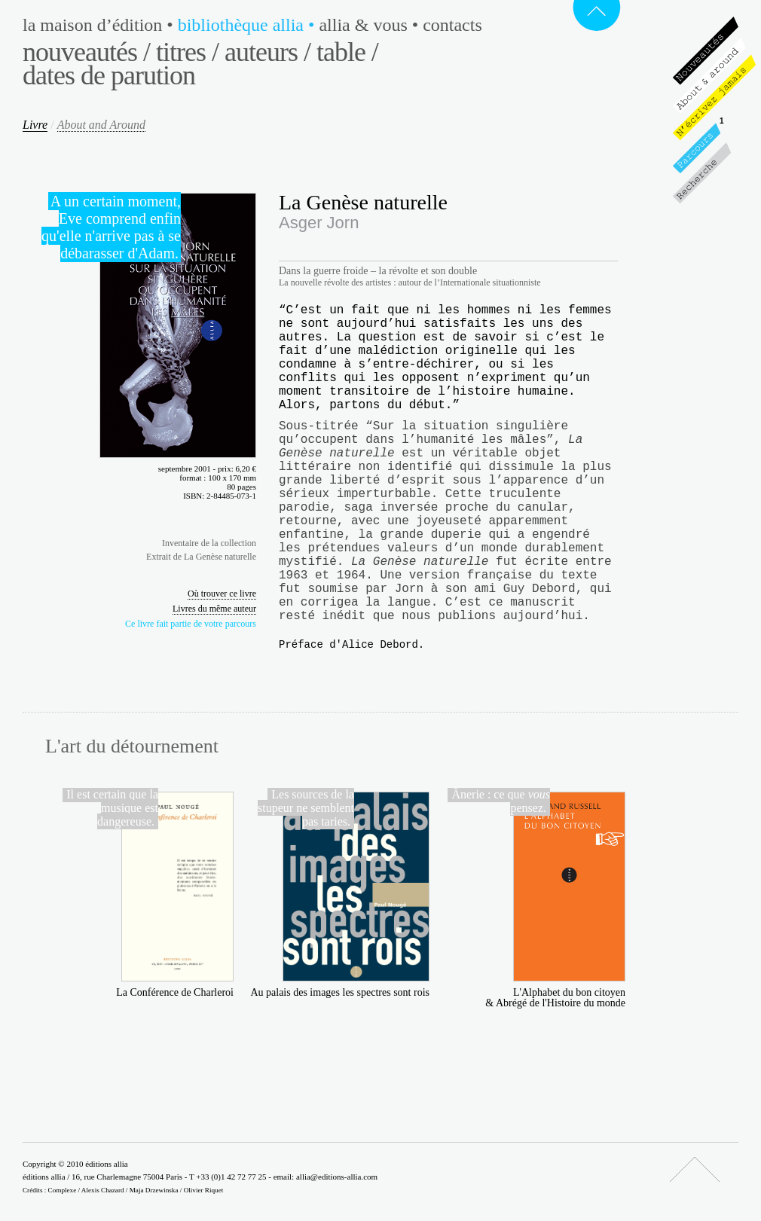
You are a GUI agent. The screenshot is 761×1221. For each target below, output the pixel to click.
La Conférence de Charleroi (175, 992)
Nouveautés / (86, 52)
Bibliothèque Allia (248, 25)
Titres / (187, 52)
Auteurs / (267, 52)
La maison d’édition (100, 25)
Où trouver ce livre (222, 593)
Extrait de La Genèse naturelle (201, 556)
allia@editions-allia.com (336, 1176)
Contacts (452, 25)
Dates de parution (109, 75)
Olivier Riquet (204, 1190)
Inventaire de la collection (209, 543)
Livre (35, 124)
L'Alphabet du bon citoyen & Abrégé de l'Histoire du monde (555, 998)
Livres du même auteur (214, 608)
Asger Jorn (319, 222)
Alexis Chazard (102, 1190)
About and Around (101, 124)
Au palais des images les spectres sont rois (339, 992)
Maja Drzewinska (154, 1190)
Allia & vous (371, 25)
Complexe (62, 1190)
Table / (347, 52)
